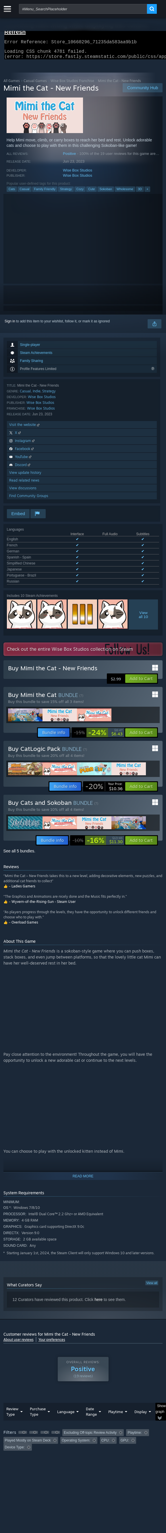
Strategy (66, 192)
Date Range (91, 1402)
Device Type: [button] (15, 1438)
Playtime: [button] (135, 1423)
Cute (91, 192)
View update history (25, 476)
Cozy (80, 192)
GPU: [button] (125, 1431)
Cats (12, 192)
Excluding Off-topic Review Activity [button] (90, 1423)
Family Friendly (45, 192)
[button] (141, 669)
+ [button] (147, 192)
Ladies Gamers (23, 877)
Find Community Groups (28, 499)
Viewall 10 (143, 605)
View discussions (22, 491)
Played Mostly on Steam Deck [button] (28, 1431)
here (98, 1290)
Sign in (10, 325)
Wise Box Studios (77, 174)
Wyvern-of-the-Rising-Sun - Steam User (43, 892)
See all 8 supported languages (30, 573)
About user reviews (18, 1330)
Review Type (12, 1402)
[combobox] (83, 9)
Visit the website (24, 428)
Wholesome (125, 192)
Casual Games (35, 84)
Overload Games (24, 913)
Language (65, 1402)
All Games (11, 84)
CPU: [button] (105, 1431)
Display (140, 1402)
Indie (36, 394)
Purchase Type (38, 1402)
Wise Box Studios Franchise (72, 84)
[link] (98, 723)
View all (151, 1273)
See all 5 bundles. (19, 841)
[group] (83, 1431)
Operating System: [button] (76, 1431)
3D (140, 192)
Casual (24, 192)
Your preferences (51, 1330)
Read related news (24, 484)
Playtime (115, 1402)
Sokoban (105, 192)
